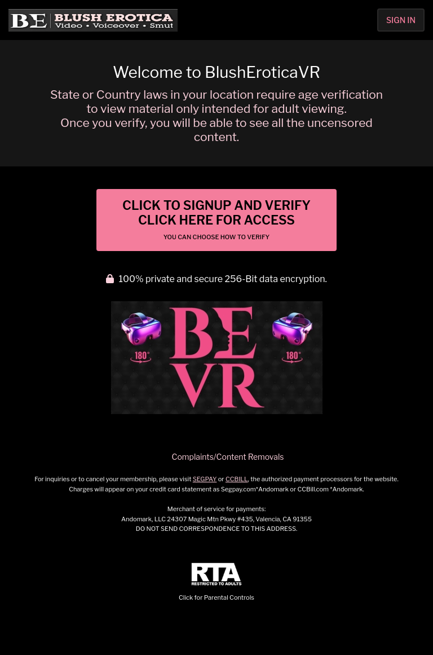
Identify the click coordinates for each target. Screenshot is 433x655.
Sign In (401, 20)
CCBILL (237, 479)
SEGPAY (205, 479)
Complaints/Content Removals (228, 456)
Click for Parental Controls (216, 581)
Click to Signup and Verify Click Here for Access (216, 219)
